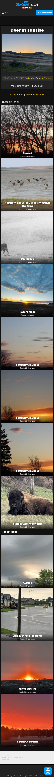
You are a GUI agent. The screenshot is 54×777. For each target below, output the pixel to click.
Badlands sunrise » (35, 94)
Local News (5, 760)
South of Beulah (27, 741)
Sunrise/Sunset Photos (38, 78)
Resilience (27, 258)
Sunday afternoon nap (27, 523)
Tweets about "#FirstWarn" (12, 757)
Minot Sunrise (27, 688)
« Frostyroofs (16, 94)
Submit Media (45, 13)
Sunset (27, 153)
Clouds (27, 582)
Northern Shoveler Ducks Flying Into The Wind (27, 204)
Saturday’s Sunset (27, 364)
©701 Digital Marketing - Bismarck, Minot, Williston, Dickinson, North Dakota (27, 776)
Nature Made (27, 311)
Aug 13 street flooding (27, 635)
